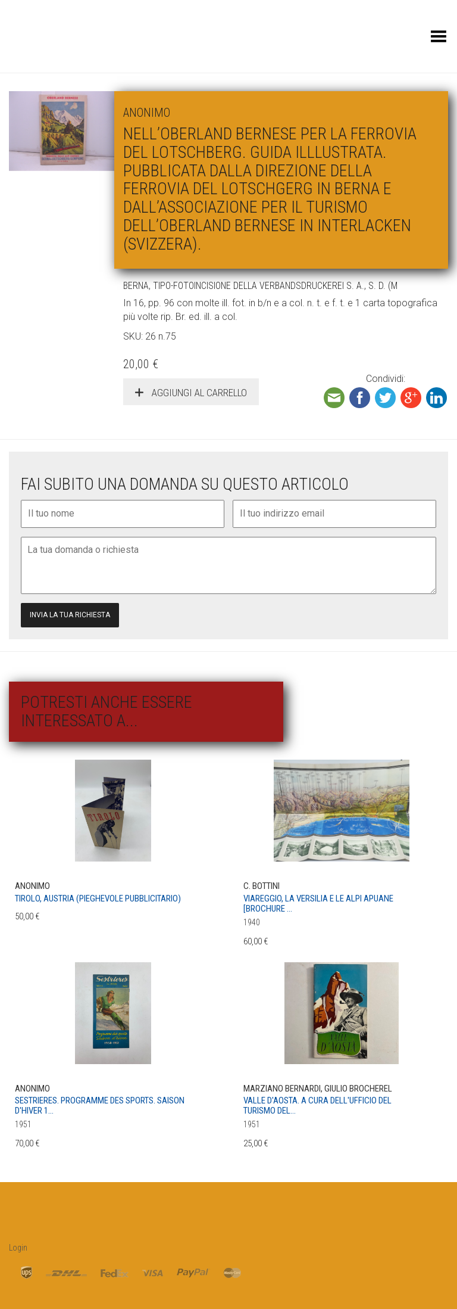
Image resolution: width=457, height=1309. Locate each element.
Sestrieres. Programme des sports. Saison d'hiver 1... (99, 1105)
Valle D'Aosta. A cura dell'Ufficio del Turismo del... (317, 1105)
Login (18, 1247)
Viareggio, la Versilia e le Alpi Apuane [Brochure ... (318, 903)
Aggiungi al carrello (198, 393)
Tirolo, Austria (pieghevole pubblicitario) (98, 898)
